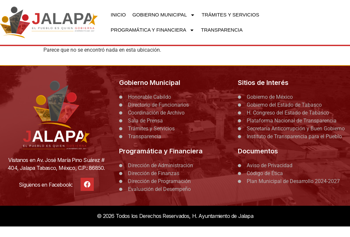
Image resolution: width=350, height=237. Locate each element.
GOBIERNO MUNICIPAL (163, 15)
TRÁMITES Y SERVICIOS (230, 14)
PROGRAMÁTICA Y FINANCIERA (153, 30)
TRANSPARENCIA (221, 30)
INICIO (118, 14)
